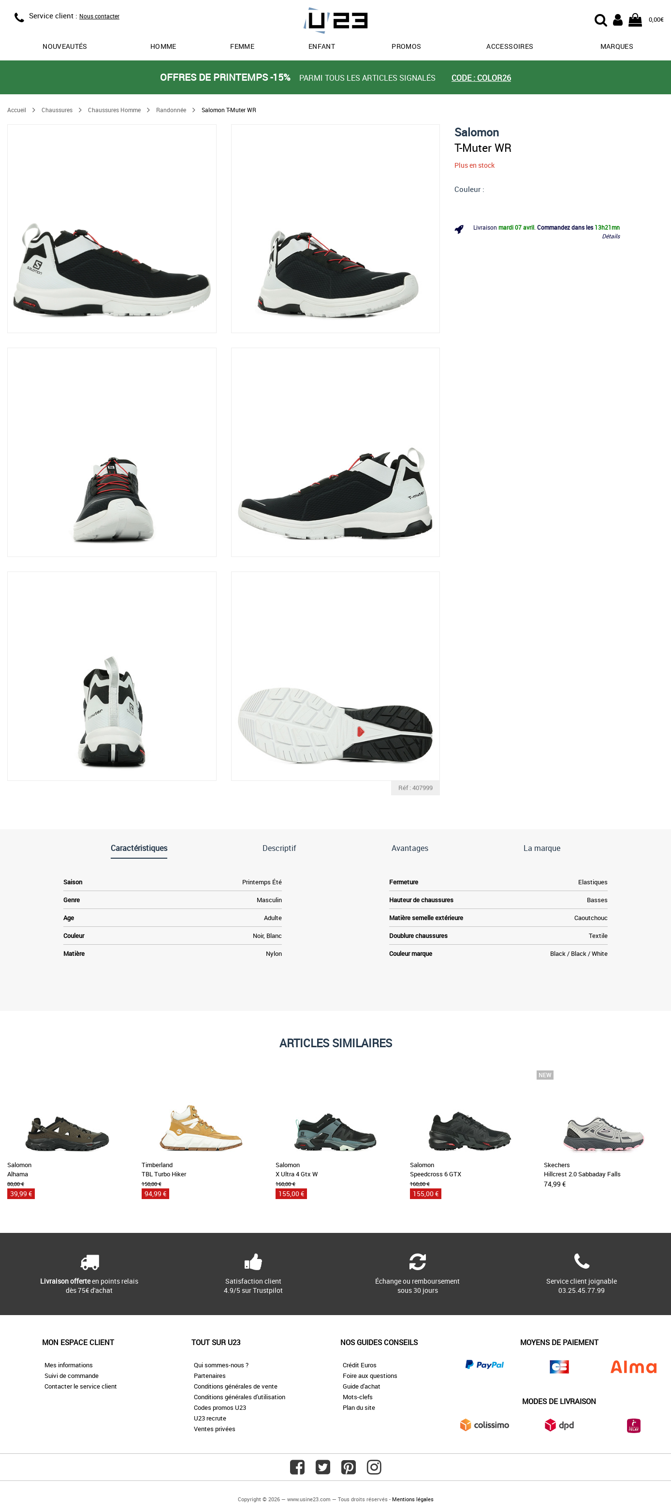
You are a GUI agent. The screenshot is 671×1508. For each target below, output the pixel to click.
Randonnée (171, 110)
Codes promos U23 (220, 1407)
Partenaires (210, 1375)
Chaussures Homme (114, 110)
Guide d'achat (361, 1386)
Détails (611, 236)
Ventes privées (214, 1428)
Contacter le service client (80, 1386)
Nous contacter (99, 16)
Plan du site (359, 1407)
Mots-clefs (358, 1396)
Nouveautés (65, 46)
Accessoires (509, 46)
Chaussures (57, 110)
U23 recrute (210, 1418)
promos (406, 46)
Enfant (321, 46)
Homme (163, 46)
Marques (616, 46)
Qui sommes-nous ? (221, 1365)
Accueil (16, 110)
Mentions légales (413, 1499)
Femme (242, 46)
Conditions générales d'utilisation (239, 1396)
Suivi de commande (71, 1375)
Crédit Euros (360, 1365)
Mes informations (68, 1365)
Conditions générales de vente (235, 1386)
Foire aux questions (370, 1375)
